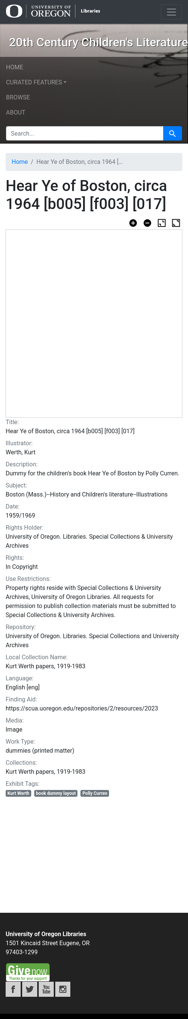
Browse (18, 97)
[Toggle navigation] (171, 12)
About (15, 112)
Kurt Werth (18, 793)
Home (14, 67)
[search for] (85, 133)
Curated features (34, 82)
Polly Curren (94, 793)
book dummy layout (56, 793)
